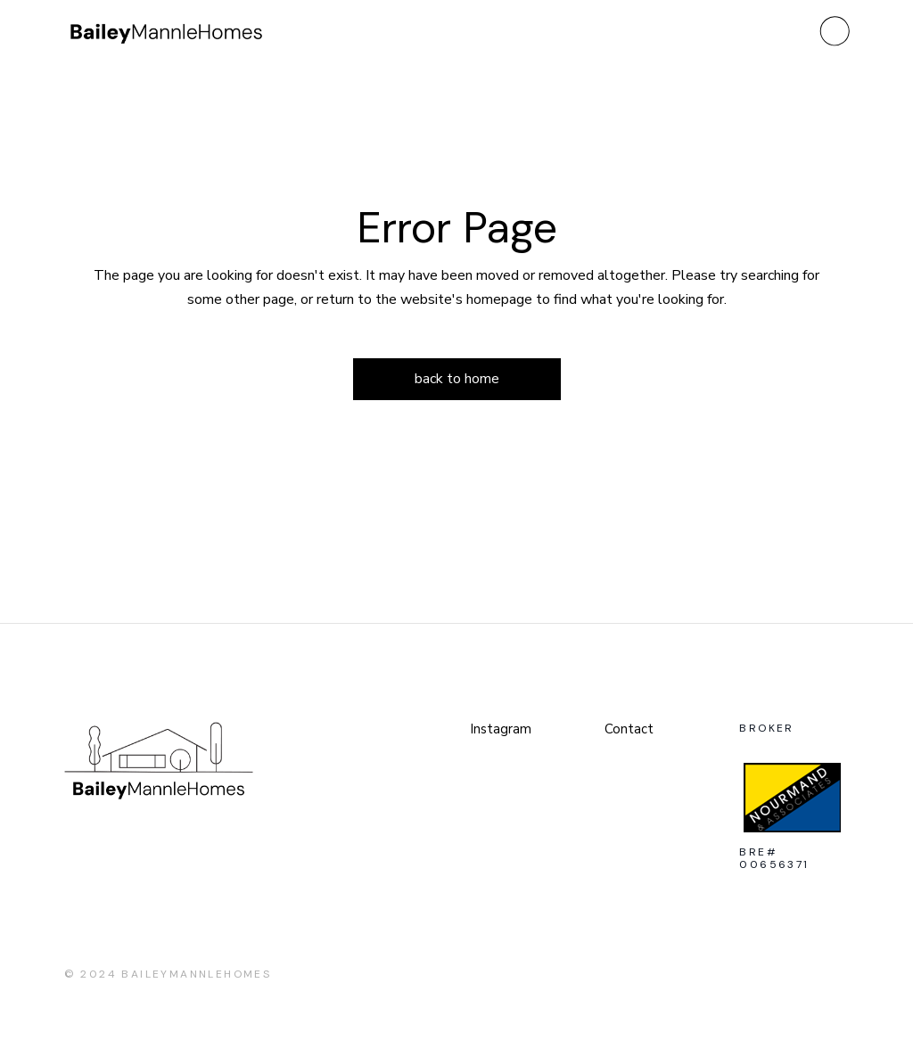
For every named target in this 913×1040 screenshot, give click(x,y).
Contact (629, 729)
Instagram (500, 729)
